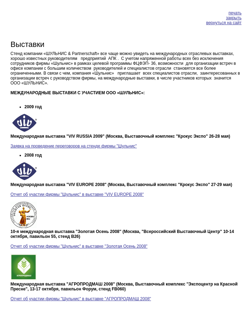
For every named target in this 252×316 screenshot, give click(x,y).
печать (235, 13)
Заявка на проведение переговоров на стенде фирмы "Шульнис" (73, 146)
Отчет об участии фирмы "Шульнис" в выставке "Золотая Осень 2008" (78, 246)
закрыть (234, 17)
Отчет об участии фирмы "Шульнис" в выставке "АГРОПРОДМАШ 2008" (80, 298)
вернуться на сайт (224, 22)
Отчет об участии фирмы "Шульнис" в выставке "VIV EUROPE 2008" (77, 194)
